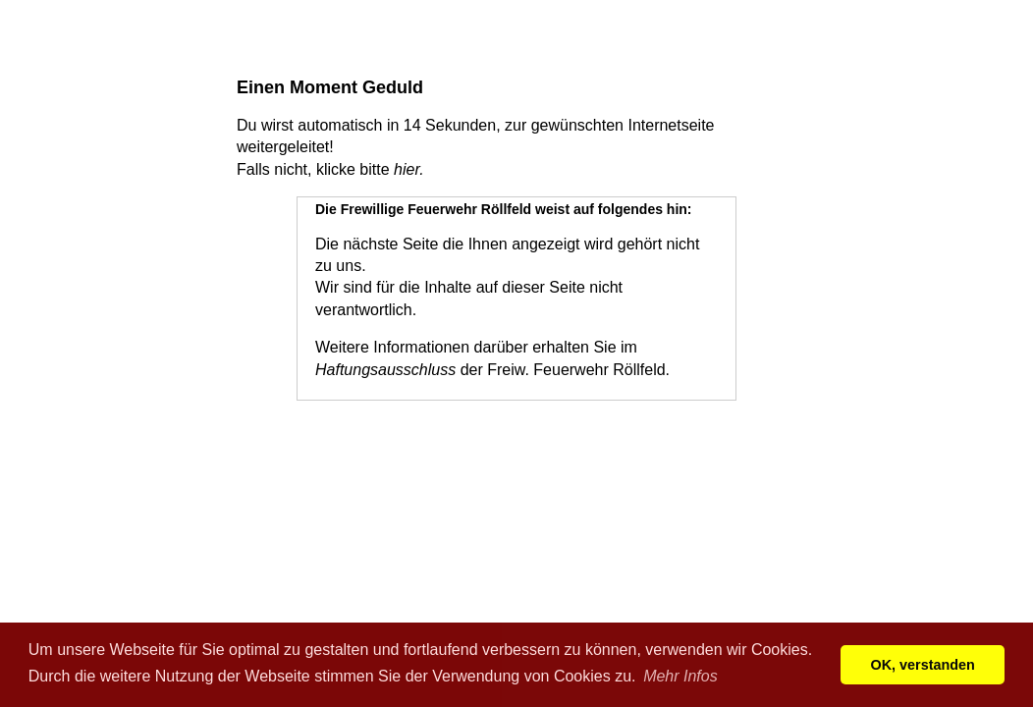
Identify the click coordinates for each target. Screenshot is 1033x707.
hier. (409, 169)
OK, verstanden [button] (923, 665)
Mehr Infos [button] (680, 676)
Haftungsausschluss (385, 369)
